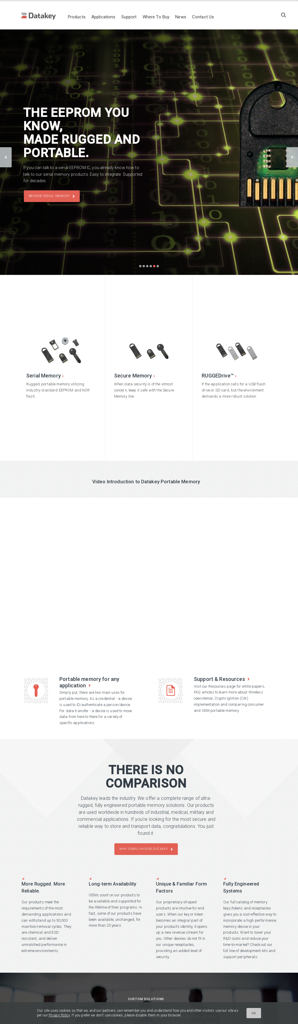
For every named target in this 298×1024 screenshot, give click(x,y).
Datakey (43, 16)
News (188, 17)
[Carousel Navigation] (149, 152)
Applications (111, 17)
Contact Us (211, 17)
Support (137, 17)
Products (84, 17)
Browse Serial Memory (49, 196)
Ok (253, 1013)
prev (6, 157)
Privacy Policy (59, 1015)
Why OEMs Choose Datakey (143, 849)
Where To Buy (164, 17)
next (292, 157)
